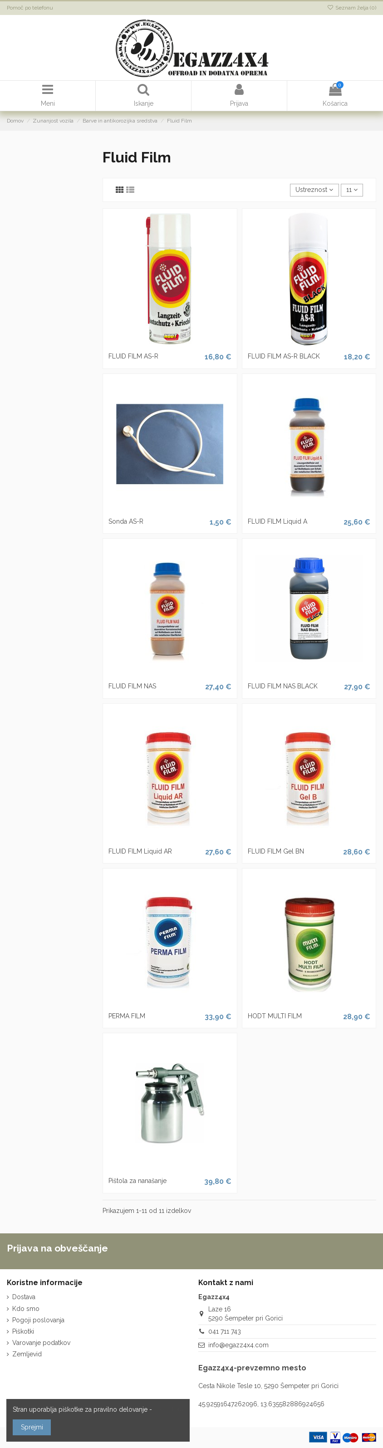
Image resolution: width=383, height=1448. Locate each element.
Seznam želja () (351, 8)
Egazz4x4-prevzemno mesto (252, 1368)
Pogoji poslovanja (38, 1320)
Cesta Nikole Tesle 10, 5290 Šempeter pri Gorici (268, 1385)
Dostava (23, 1297)
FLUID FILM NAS (132, 686)
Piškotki (23, 1331)
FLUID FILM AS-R (133, 356)
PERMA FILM (126, 1016)
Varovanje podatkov (41, 1342)
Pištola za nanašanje (137, 1180)
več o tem (168, 1409)
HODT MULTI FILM (275, 1016)
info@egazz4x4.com (238, 1345)
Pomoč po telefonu (30, 8)
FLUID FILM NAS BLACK (283, 686)
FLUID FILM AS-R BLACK (284, 356)
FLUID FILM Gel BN (276, 851)
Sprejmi (32, 1427)
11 (352, 189)
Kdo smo (25, 1308)
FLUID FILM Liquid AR (140, 851)
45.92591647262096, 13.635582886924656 (261, 1404)
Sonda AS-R (125, 521)
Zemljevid (27, 1354)
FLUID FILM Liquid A (277, 521)
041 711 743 (224, 1331)
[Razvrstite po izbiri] (314, 190)
